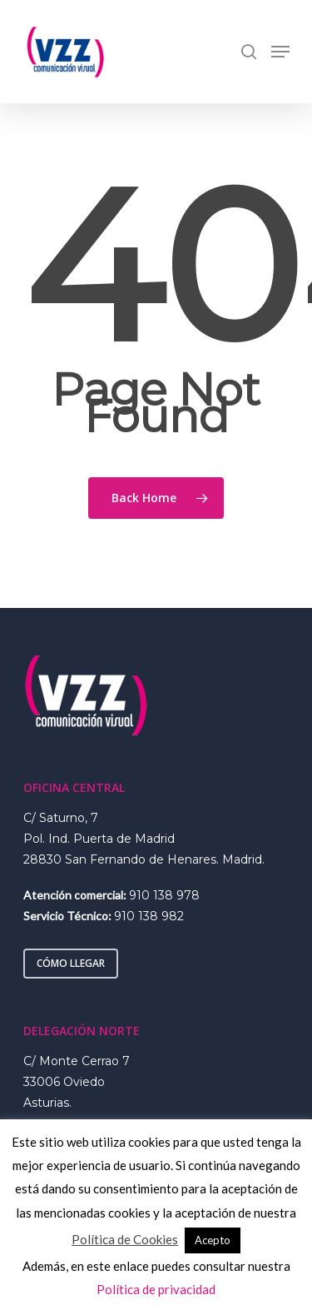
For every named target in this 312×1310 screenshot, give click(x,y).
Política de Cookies (125, 1239)
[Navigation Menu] (280, 51)
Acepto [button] (212, 1240)
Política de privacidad (156, 1289)
